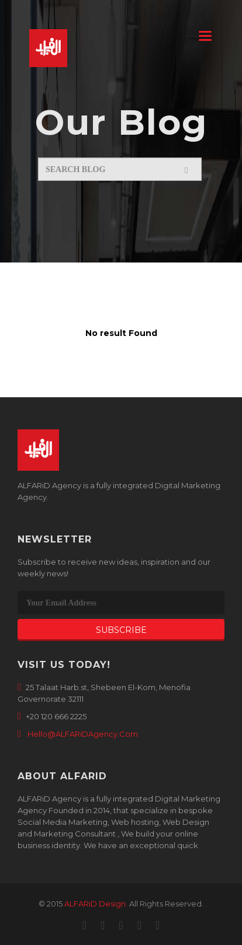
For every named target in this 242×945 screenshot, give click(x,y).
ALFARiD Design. (95, 903)
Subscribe (121, 630)
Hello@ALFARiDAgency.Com (82, 733)
